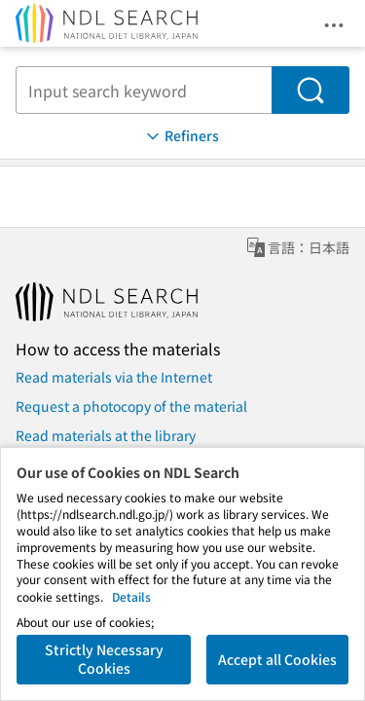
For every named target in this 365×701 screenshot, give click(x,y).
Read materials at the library (106, 435)
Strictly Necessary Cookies (104, 659)
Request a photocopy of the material (131, 406)
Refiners (181, 136)
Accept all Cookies (277, 659)
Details (131, 596)
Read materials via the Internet (114, 377)
